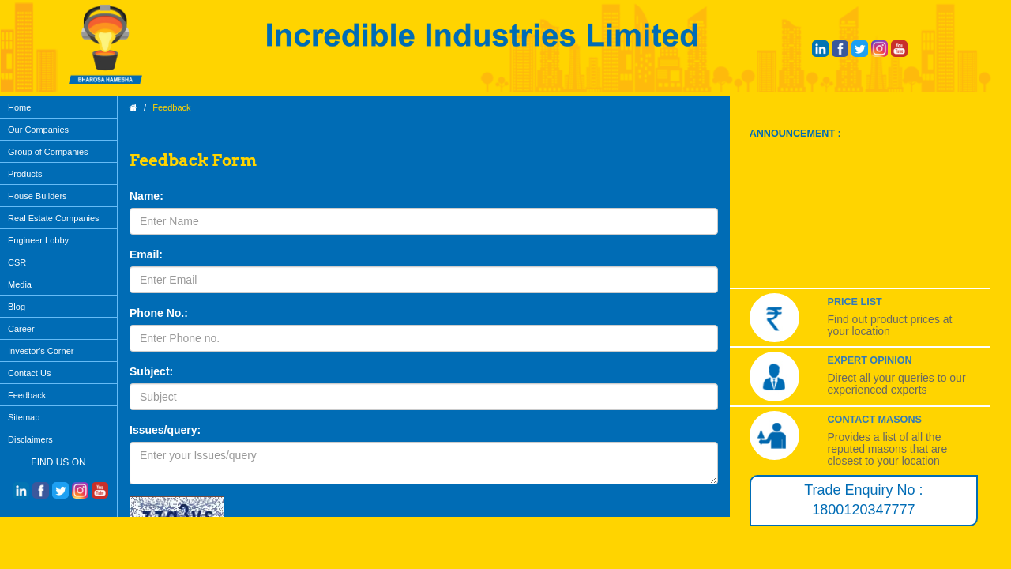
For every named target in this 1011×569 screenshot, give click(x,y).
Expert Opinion (869, 360)
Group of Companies (48, 151)
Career (21, 328)
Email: (146, 254)
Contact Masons (874, 419)
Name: (146, 196)
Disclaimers (30, 439)
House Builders (37, 196)
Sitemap (23, 417)
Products (25, 174)
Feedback (27, 395)
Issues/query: (165, 430)
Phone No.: (159, 313)
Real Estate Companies (54, 218)
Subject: (151, 371)
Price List (854, 301)
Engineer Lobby (38, 240)
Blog (16, 306)
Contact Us (29, 373)
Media (20, 284)
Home (19, 107)
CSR (17, 262)
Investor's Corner (40, 351)
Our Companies (38, 129)
